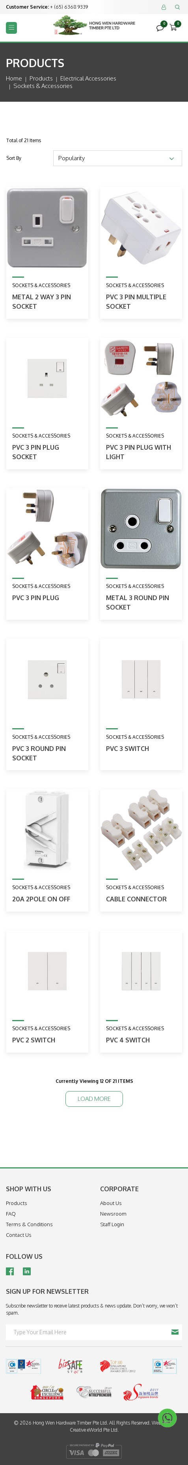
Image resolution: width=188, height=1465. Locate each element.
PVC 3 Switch (127, 749)
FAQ (11, 1213)
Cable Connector (136, 899)
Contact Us (19, 1235)
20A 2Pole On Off (41, 899)
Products (41, 78)
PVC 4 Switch (128, 1040)
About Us (111, 1203)
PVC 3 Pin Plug (35, 598)
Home (14, 78)
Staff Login (112, 1224)
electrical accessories (88, 78)
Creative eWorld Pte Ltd (93, 1430)
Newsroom (113, 1213)
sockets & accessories (43, 86)
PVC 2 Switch (33, 1040)
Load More (94, 1098)
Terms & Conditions (29, 1224)
